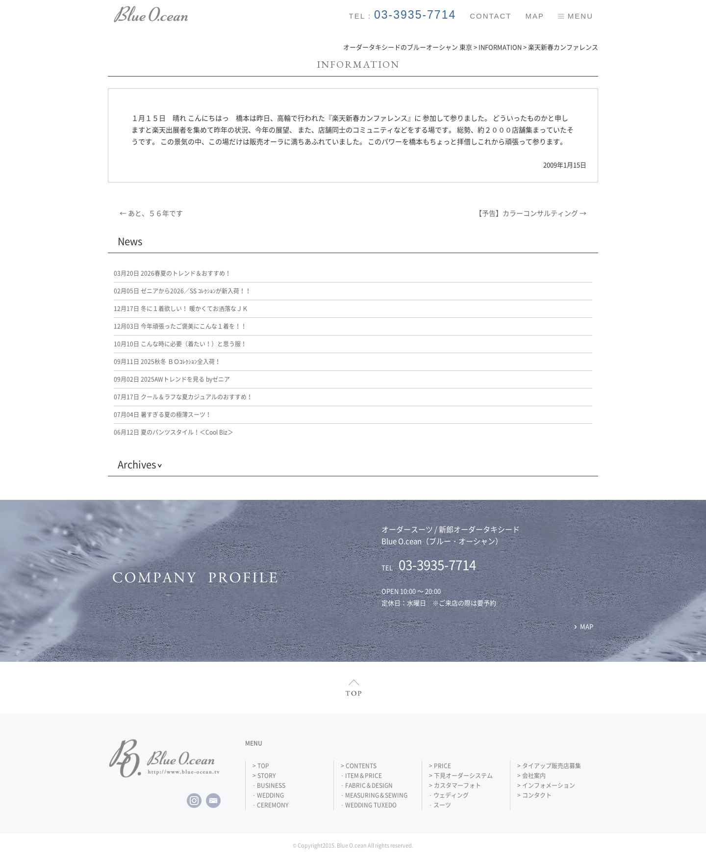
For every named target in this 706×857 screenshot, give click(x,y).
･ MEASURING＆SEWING (374, 795)
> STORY (264, 775)
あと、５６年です (151, 213)
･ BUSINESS (268, 785)
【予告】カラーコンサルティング (530, 213)
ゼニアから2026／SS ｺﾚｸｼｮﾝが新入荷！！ (182, 290)
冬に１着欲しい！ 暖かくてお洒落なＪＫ (181, 308)
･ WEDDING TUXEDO (369, 805)
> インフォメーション (546, 785)
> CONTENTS (359, 765)
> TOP (260, 765)
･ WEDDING (268, 795)
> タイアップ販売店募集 (549, 765)
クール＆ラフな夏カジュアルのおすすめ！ (183, 396)
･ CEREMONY (270, 805)
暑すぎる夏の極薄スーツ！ (162, 414)
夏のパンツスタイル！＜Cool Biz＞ (173, 432)
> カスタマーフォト (455, 785)
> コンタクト (534, 795)
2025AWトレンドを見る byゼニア (172, 379)
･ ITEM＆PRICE (361, 775)
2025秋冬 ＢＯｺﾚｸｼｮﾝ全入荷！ (167, 361)
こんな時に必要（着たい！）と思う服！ (180, 343)
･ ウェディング (449, 795)
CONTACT (490, 16)
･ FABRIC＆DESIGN (367, 785)
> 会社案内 (531, 775)
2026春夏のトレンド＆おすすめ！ (172, 273)
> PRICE (440, 765)
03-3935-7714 (415, 14)
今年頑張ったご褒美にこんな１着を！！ (180, 326)
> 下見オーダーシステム (461, 775)
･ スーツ (440, 805)
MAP (534, 16)
